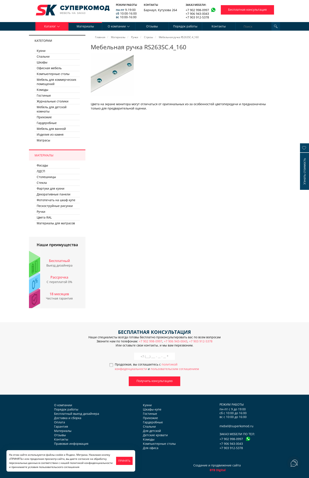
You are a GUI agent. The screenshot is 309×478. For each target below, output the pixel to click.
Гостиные (44, 95)
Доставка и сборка (67, 418)
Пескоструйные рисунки (55, 206)
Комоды (42, 90)
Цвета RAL (44, 217)
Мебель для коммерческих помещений (56, 82)
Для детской (152, 431)
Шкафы (42, 62)
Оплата (59, 422)
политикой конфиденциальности (91, 463)
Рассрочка (59, 277)
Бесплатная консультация (247, 9)
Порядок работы (185, 26)
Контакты (219, 26)
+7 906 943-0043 (197, 14)
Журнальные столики (52, 101)
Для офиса (150, 448)
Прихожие (44, 117)
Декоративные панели (53, 194)
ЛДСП (41, 171)
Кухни (41, 51)
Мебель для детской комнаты (52, 109)
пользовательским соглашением (175, 369)
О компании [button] (119, 26)
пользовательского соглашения (59, 467)
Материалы (85, 26)
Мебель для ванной (51, 129)
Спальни (43, 56)
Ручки (41, 212)
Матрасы (43, 140)
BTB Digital (218, 470)
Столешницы (46, 177)
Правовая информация (71, 444)
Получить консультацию (154, 381)
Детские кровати (155, 435)
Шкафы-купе (152, 409)
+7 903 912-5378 (197, 17)
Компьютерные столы (53, 74)
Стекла (42, 183)
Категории (43, 41)
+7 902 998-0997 (197, 10)
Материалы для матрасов (56, 223)
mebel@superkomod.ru (236, 426)
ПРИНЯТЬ (124, 461)
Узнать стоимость (304, 171)
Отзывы (152, 26)
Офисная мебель (49, 68)
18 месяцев (59, 294)
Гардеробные (47, 123)
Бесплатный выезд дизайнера (76, 414)
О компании (63, 405)
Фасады (42, 165)
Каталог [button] (52, 26)
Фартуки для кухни (50, 188)
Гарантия (61, 426)
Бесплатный (59, 260)
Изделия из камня (50, 134)
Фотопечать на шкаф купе (56, 200)
